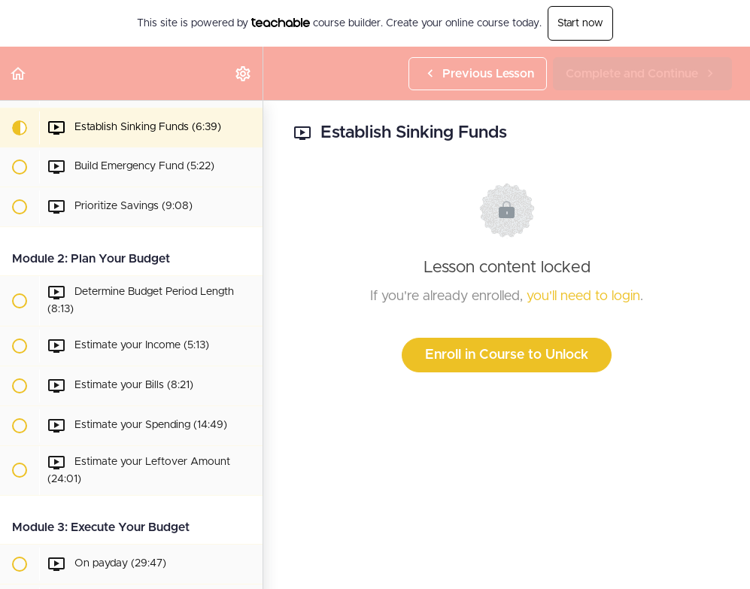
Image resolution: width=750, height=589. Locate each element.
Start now (580, 23)
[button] (19, 73)
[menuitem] (244, 73)
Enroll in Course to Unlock (506, 355)
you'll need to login (583, 296)
